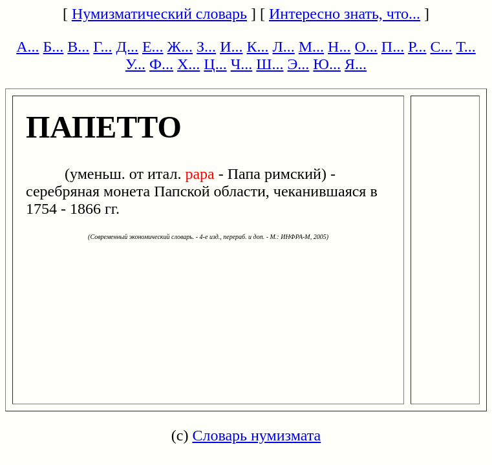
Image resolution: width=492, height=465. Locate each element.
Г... (102, 46)
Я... (356, 64)
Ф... (161, 64)
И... (231, 46)
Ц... (215, 64)
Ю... (327, 64)
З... (206, 46)
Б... (53, 46)
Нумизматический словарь (159, 13)
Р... (417, 46)
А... (27, 46)
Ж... (180, 46)
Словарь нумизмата (256, 435)
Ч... (242, 64)
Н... (339, 46)
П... (392, 46)
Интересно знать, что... (344, 13)
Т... (466, 46)
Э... (299, 64)
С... (442, 46)
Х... (188, 64)
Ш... (269, 64)
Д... (127, 46)
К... (257, 46)
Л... (283, 46)
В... (78, 46)
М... (311, 46)
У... (135, 64)
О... (365, 46)
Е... (153, 46)
